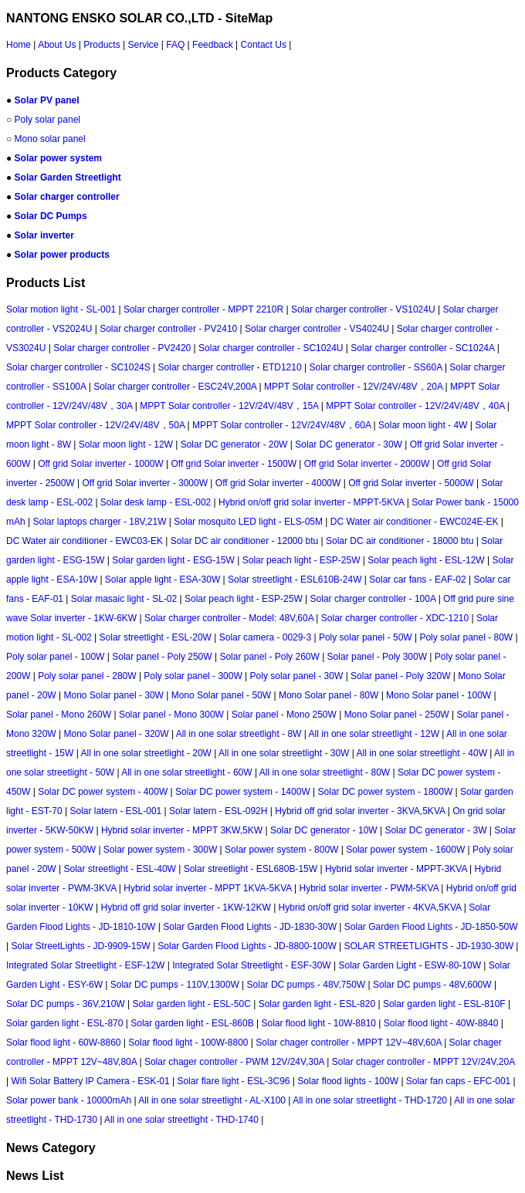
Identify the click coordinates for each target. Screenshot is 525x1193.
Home (18, 44)
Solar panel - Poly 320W (400, 676)
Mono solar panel (50, 138)
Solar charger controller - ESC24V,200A (174, 386)
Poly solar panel (47, 119)
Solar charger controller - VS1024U (363, 309)
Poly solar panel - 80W (466, 637)
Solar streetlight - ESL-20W (156, 637)
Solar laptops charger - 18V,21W (99, 521)
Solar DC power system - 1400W (242, 791)
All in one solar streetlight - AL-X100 (212, 1100)
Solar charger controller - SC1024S (78, 367)
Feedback (212, 44)
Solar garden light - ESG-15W (173, 560)
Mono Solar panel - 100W (438, 695)
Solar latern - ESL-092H (218, 811)
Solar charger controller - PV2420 (122, 348)
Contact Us (263, 44)
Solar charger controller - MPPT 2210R (203, 309)
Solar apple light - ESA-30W (162, 579)
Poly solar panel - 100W (55, 656)
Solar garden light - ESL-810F (444, 1004)
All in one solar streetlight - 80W (324, 772)
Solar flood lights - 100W (347, 1081)
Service (142, 44)
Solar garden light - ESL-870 (64, 1023)
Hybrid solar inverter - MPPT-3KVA (396, 868)
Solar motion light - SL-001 (61, 309)
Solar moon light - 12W (126, 444)
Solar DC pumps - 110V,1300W (174, 984)
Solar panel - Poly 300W (377, 656)
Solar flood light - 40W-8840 (441, 1023)
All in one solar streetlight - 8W (239, 733)
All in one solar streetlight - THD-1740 (181, 1119)
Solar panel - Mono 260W (58, 714)
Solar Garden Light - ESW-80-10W (409, 965)
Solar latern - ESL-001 (116, 811)
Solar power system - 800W (281, 849)
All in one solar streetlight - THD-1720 (370, 1100)
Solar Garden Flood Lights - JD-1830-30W (250, 926)
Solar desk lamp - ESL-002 (155, 502)
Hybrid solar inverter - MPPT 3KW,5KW (181, 830)
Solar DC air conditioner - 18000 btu (399, 541)
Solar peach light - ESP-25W (301, 560)
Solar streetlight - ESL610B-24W (294, 579)
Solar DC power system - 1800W (385, 791)
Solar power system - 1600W (405, 849)
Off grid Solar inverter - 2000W (367, 463)
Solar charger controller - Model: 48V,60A (228, 618)
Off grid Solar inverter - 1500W (233, 463)
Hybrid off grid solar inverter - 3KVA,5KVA (360, 811)
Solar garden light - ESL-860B (191, 1023)
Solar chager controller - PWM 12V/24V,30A (234, 1061)
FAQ (175, 44)
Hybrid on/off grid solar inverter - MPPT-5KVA (311, 502)
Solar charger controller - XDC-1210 (395, 618)
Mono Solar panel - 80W (328, 695)
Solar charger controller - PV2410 (168, 328)
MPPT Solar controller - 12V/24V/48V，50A (95, 425)
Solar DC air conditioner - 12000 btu (244, 541)
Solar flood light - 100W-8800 (188, 1042)
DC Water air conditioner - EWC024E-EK (414, 521)
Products (101, 44)
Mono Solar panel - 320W (116, 733)
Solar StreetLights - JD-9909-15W (80, 946)
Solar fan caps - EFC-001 (458, 1081)
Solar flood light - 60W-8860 (63, 1042)
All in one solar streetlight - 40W (422, 753)
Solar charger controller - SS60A (375, 367)
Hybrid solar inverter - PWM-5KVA (369, 888)
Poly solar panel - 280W (87, 676)
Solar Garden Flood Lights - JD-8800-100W (247, 946)
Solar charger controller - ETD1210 (230, 367)
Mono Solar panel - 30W (114, 695)
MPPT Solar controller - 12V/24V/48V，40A (415, 405)
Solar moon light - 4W (422, 425)
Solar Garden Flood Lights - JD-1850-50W (431, 926)
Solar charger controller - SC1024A (422, 348)
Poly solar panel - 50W (365, 637)
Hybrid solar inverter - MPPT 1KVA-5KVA (207, 888)
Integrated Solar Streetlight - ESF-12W (85, 965)
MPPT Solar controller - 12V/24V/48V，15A (229, 405)
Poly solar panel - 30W (297, 676)
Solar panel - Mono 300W (171, 714)
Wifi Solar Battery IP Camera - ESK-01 (90, 1081)
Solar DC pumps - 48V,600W (432, 984)
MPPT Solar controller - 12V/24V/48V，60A (281, 425)
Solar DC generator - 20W (234, 444)
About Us (57, 44)
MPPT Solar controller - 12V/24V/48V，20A (353, 386)
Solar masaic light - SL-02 (124, 598)
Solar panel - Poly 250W (162, 656)
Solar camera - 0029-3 (265, 637)
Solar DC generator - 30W (348, 444)
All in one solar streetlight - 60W (186, 772)
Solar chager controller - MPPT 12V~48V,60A (348, 1042)
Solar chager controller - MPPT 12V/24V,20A (423, 1061)
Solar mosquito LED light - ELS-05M (248, 521)
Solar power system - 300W (160, 849)
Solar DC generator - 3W (435, 830)
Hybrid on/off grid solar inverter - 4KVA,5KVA (370, 907)
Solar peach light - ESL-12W (426, 560)
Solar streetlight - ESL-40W (120, 868)
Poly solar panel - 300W (193, 676)
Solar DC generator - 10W (324, 830)
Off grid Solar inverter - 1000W (101, 463)
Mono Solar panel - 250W (396, 714)
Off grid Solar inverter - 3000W (145, 483)
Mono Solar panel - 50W (221, 695)
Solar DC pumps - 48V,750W (306, 984)
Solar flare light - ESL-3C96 (233, 1081)
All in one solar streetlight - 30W (283, 753)
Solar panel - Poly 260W (269, 656)
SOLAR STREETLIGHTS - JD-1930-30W (428, 946)
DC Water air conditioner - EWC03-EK (84, 541)
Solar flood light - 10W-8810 (318, 1023)
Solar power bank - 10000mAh (68, 1100)
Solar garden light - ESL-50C (191, 1004)
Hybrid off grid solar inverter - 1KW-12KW (186, 907)
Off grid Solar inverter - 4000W (278, 483)
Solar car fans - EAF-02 (417, 579)
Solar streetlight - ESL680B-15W (250, 868)
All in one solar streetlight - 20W (146, 753)
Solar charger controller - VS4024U (317, 328)
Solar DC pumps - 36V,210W (65, 1004)
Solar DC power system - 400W (103, 791)
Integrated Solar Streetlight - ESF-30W (251, 965)
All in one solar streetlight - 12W (374, 733)
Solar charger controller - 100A (373, 598)
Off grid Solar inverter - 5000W (411, 483)
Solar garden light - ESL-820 (317, 1004)
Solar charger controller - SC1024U (270, 348)
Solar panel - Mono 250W (284, 714)
